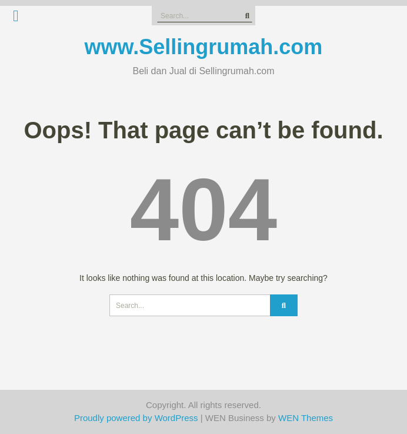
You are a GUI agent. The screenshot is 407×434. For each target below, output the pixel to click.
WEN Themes (305, 418)
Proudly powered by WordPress (136, 418)
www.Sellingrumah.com (204, 47)
